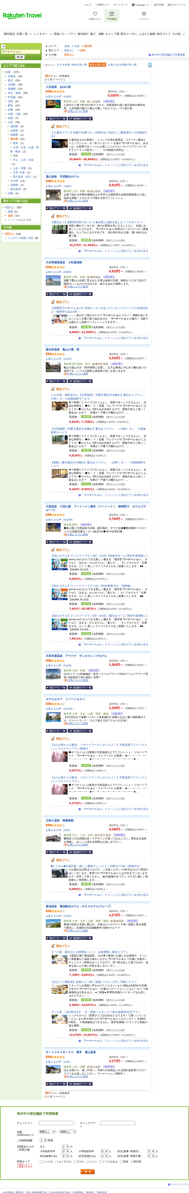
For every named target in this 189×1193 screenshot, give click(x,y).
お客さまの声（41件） (59, 1061)
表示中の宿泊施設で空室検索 (168, 54)
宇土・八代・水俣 (23, 159)
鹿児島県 (15, 189)
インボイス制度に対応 (21, 237)
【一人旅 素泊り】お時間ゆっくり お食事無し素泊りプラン (91, 952)
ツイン (93, 1161)
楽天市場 (159, 4)
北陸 (10, 101)
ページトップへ (180, 1184)
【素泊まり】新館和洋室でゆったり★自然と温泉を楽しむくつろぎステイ (97, 222)
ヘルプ (87, 4)
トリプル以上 (110, 1161)
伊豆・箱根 (14, 92)
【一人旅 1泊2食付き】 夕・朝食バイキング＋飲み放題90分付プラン (96, 1011)
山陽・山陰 (14, 113)
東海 (10, 105)
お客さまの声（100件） (59, 186)
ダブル (80, 1161)
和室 (125, 1161)
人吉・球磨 (19, 168)
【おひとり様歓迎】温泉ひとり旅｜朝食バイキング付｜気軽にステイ (94, 981)
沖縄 (10, 193)
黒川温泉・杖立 (22, 176)
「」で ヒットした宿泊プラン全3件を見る (114, 494)
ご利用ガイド (102, 4)
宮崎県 (14, 184)
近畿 (10, 109)
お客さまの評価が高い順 (122, 64)
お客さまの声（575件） (59, 915)
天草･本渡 (19, 172)
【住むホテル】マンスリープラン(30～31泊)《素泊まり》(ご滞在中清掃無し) (99, 615)
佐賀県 (14, 130)
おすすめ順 (63, 64)
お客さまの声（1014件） (60, 708)
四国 (10, 118)
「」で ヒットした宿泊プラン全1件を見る (114, 165)
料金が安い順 (79, 64)
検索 (88, 1171)
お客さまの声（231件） (59, 358)
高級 (10, 211)
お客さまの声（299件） (59, 272)
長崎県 (14, 134)
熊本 (15, 143)
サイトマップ (120, 4)
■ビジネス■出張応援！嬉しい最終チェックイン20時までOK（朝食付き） (96, 866)
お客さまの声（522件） (59, 665)
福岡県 (14, 126)
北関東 (12, 84)
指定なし (69, 50)
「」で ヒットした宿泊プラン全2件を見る (114, 808)
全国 (66, 46)
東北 (10, 80)
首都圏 (12, 88)
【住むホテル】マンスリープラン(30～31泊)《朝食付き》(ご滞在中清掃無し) (99, 555)
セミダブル (64, 1161)
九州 (76, 46)
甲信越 (12, 97)
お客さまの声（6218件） (60, 519)
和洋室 (137, 1161)
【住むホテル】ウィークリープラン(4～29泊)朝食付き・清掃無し (92, 585)
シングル (48, 1161)
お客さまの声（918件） (59, 96)
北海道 (12, 76)
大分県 (14, 180)
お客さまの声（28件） (59, 830)
